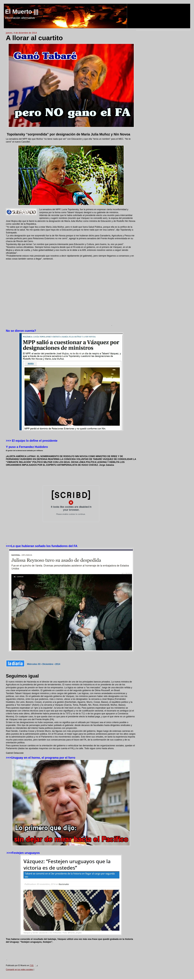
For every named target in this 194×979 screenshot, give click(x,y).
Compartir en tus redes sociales (19, 969)
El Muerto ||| (21, 11)
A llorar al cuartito (34, 38)
